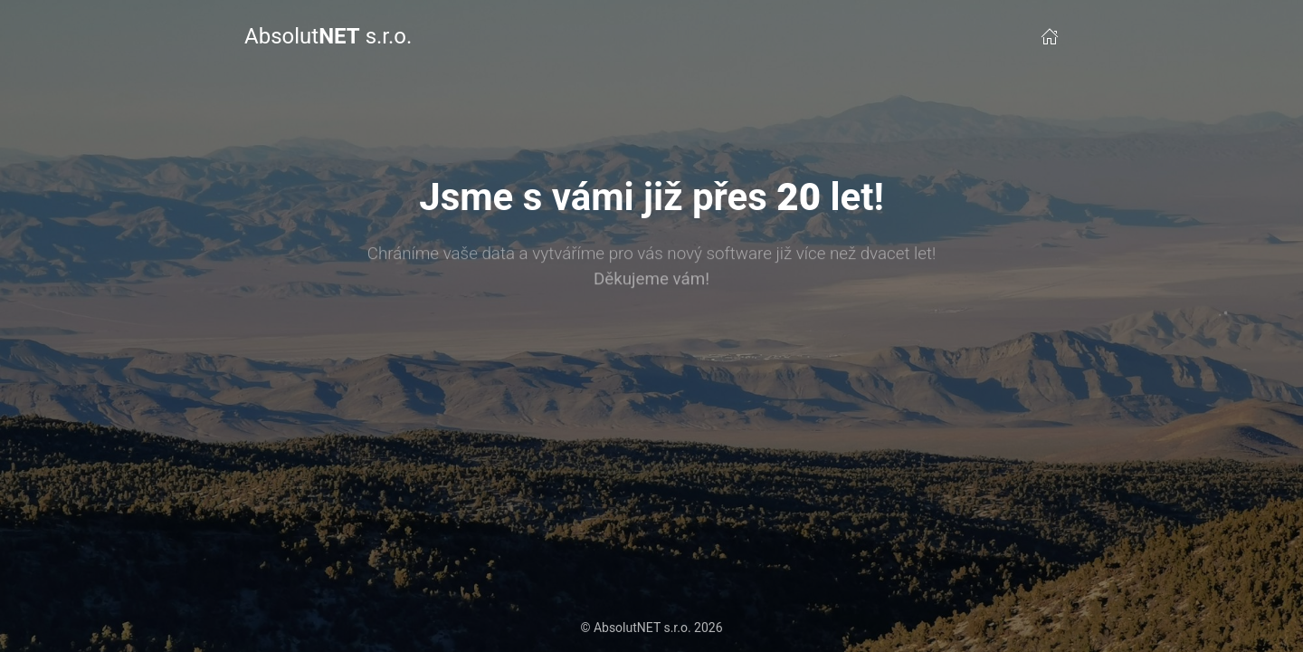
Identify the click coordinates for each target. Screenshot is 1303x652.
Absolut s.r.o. (328, 36)
